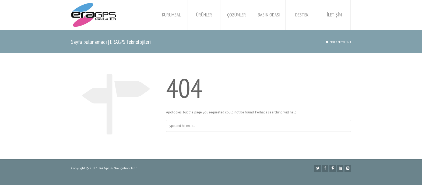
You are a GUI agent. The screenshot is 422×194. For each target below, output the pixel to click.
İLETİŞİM (334, 15)
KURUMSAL (171, 15)
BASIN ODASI (269, 15)
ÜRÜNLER (204, 15)
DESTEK (301, 15)
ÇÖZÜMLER (236, 15)
